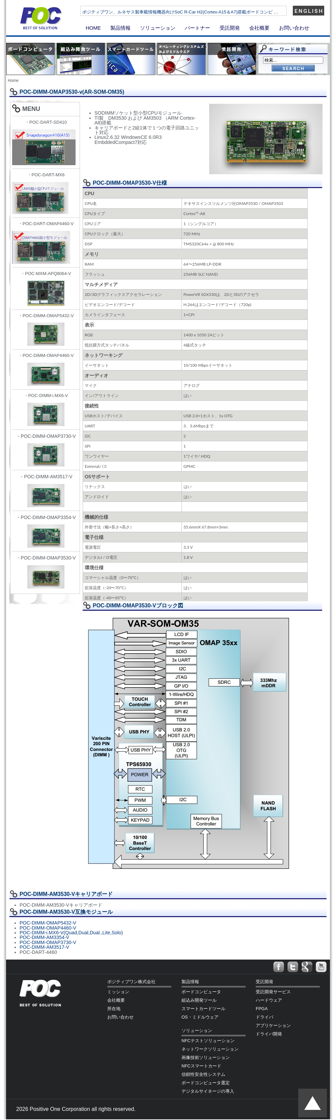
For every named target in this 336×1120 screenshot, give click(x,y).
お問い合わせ (294, 27)
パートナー (197, 27)
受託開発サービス (273, 991)
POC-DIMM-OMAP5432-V (48, 923)
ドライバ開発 (269, 1033)
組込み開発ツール (199, 1000)
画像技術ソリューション (205, 1057)
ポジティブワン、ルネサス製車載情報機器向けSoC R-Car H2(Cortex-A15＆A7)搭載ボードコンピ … (201, 11)
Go (293, 68)
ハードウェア (269, 1000)
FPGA (262, 1008)
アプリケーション (273, 1025)
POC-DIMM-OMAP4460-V (48, 928)
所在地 (113, 1008)
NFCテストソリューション (207, 1040)
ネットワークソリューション (210, 1049)
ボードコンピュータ (201, 991)
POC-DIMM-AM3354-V (44, 937)
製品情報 (120, 27)
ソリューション (157, 27)
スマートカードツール (203, 1008)
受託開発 (230, 27)
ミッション (118, 991)
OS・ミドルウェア (200, 1017)
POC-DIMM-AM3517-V (44, 947)
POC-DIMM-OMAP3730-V (48, 942)
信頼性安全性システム (203, 1074)
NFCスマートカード (201, 1065)
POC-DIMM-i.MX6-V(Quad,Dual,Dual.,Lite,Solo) (71, 932)
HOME (93, 27)
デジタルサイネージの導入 (207, 1091)
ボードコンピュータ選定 (205, 1082)
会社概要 (259, 27)
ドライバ (264, 1017)
